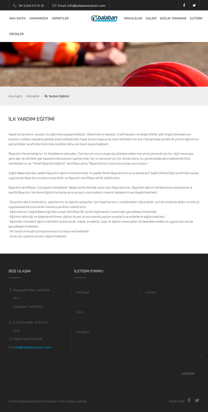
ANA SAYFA (17, 18)
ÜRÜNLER (16, 34)
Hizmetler (33, 96)
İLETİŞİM (196, 18)
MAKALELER (133, 18)
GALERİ (151, 18)
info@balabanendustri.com (86, 5)
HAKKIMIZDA (38, 18)
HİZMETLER (60, 18)
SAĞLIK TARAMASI (173, 18)
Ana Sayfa (15, 96)
